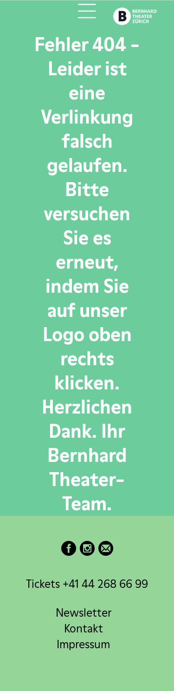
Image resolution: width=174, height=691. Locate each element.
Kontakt (83, 628)
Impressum (83, 644)
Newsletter (83, 612)
